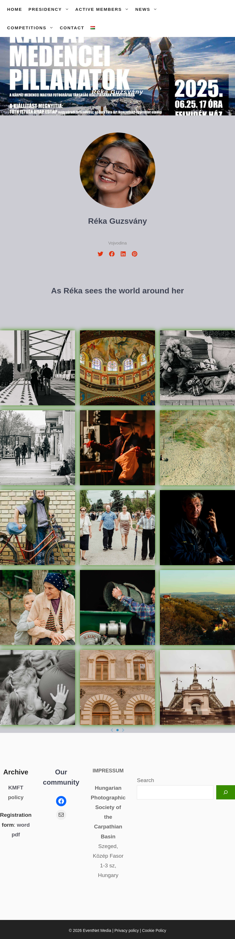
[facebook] (112, 254)
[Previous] (112, 730)
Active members (103, 9)
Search (145, 780)
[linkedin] (123, 254)
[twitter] (100, 254)
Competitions (32, 27)
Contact (72, 27)
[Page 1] (117, 730)
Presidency (50, 9)
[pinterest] (134, 254)
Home (14, 9)
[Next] (123, 730)
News (147, 9)
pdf (16, 835)
